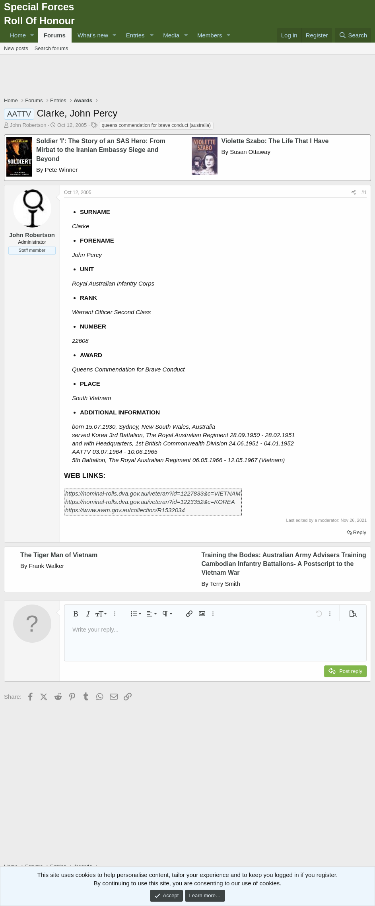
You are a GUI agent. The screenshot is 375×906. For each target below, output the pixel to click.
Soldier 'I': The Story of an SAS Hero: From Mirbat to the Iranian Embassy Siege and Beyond (100, 150)
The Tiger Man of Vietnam (58, 555)
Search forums (51, 48)
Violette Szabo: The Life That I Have (275, 141)
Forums (55, 35)
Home (18, 35)
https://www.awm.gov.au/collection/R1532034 (125, 510)
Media (171, 35)
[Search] (353, 35)
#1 (364, 192)
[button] (32, 35)
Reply (359, 532)
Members (209, 35)
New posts (16, 48)
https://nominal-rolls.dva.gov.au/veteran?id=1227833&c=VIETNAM (153, 493)
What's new (93, 35)
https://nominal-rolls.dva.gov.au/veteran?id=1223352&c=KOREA (150, 501)
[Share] (354, 192)
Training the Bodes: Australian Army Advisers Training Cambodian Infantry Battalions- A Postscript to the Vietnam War (284, 564)
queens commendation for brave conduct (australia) (156, 125)
